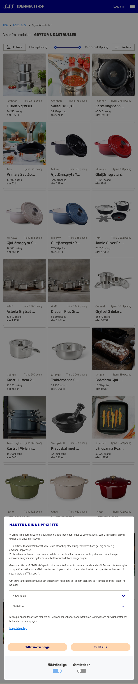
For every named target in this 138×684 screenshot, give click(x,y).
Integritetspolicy (18, 628)
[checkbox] (81, 671)
